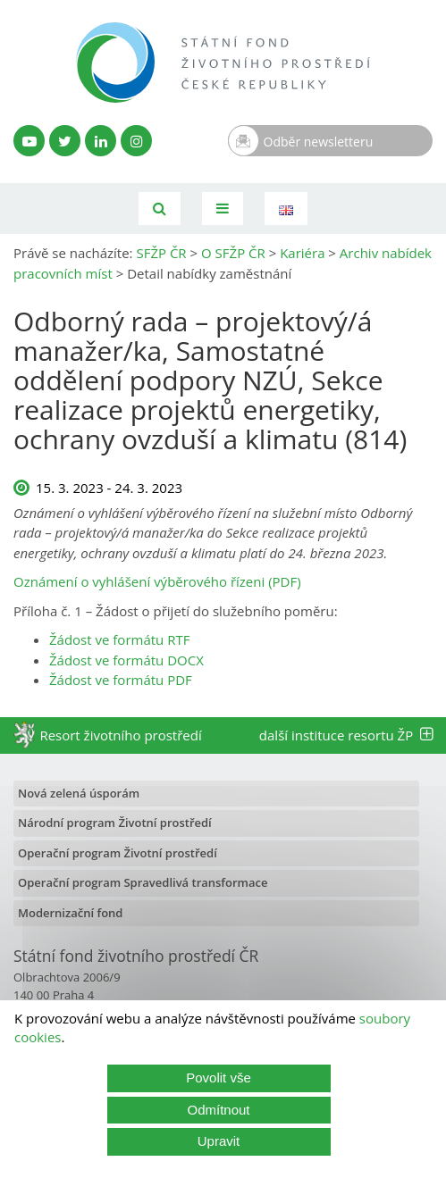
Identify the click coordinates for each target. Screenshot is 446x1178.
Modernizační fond (70, 913)
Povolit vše (218, 1077)
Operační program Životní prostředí (117, 853)
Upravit (219, 1141)
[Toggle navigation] (222, 208)
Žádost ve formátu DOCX (126, 660)
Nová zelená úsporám (78, 793)
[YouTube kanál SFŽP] (29, 140)
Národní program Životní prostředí (115, 823)
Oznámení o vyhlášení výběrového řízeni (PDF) (157, 581)
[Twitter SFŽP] (64, 140)
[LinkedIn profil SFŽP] (100, 140)
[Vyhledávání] (160, 208)
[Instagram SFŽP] (136, 140)
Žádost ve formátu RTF (119, 639)
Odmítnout (218, 1109)
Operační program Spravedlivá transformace (143, 882)
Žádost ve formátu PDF (120, 680)
